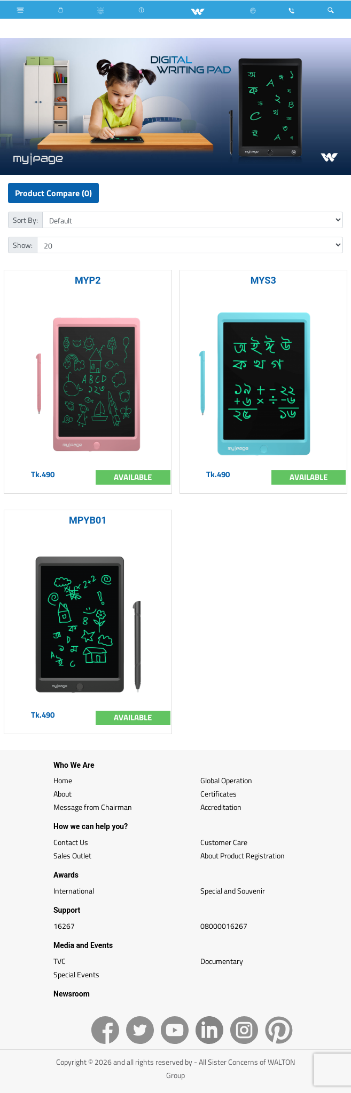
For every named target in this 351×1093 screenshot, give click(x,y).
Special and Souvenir (232, 890)
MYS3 (263, 280)
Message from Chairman (92, 807)
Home (62, 780)
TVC (59, 961)
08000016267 (223, 925)
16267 (64, 925)
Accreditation (220, 807)
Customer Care (223, 842)
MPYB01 (88, 520)
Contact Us (70, 842)
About (62, 793)
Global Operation (226, 780)
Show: (23, 245)
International (73, 890)
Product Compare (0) (53, 193)
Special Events (76, 974)
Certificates (218, 793)
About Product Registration (242, 855)
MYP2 (88, 280)
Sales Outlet (72, 855)
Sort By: (25, 220)
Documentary (221, 961)
